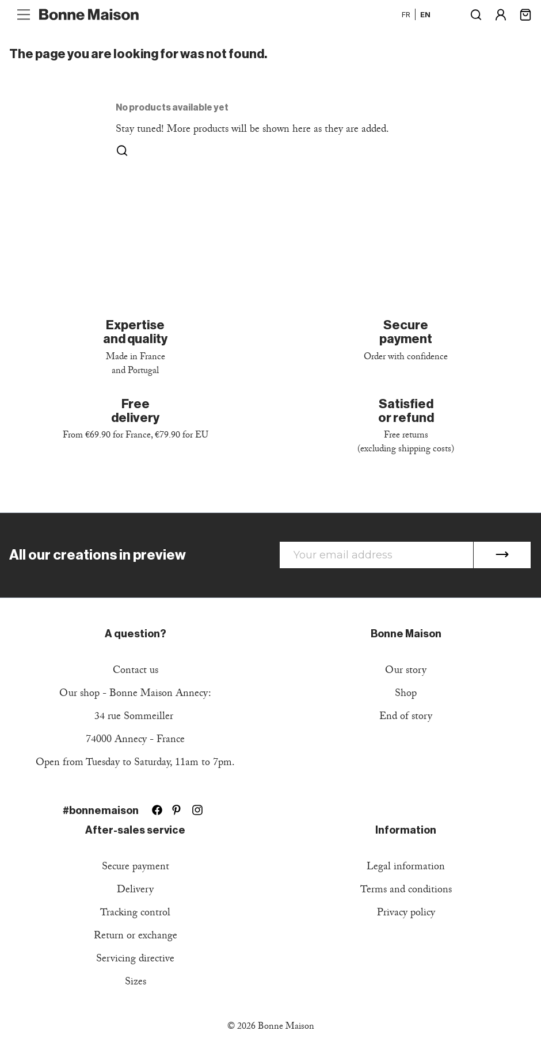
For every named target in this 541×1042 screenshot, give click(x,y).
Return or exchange (135, 937)
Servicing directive (135, 960)
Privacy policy (406, 914)
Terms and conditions (406, 891)
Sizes (135, 983)
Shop (406, 694)
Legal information (406, 868)
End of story (405, 718)
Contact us (135, 671)
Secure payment (135, 868)
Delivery (135, 891)
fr (406, 14)
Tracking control (135, 914)
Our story (405, 671)
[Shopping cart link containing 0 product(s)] (525, 13)
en (425, 14)
